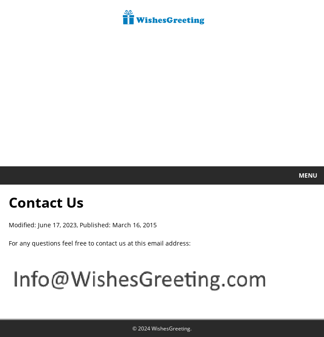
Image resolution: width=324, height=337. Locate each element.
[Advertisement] (162, 101)
